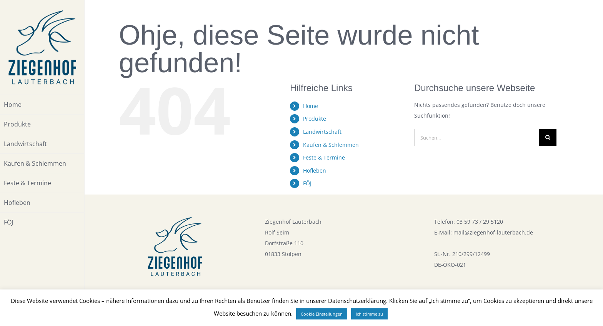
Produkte (314, 118)
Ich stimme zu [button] (369, 314)
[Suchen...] (476, 137)
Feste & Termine (324, 157)
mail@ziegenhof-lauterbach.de (493, 232)
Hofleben (314, 170)
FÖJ (307, 183)
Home (310, 106)
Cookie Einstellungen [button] (322, 314)
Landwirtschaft (322, 131)
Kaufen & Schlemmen (331, 144)
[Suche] (547, 137)
